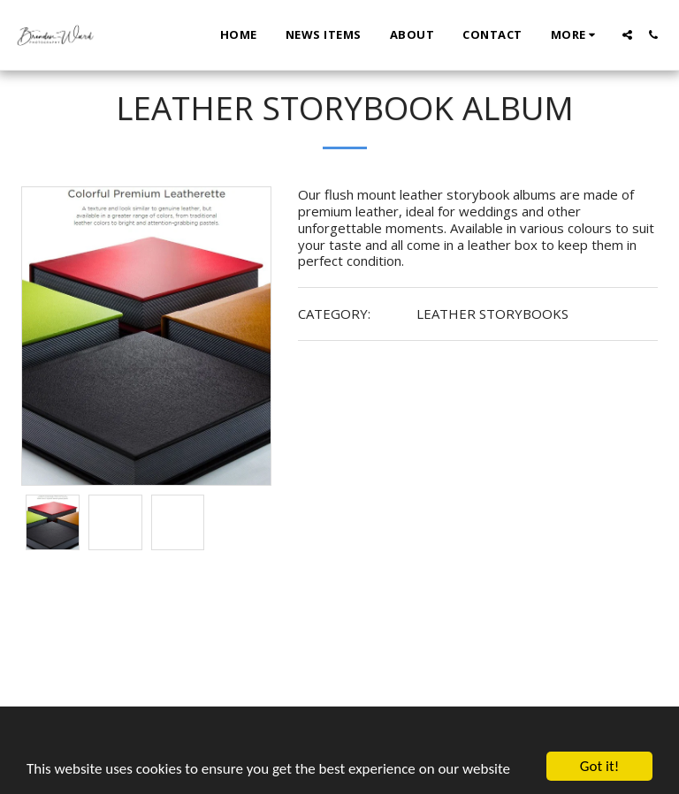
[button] (627, 35)
